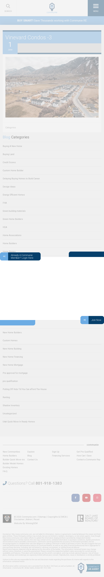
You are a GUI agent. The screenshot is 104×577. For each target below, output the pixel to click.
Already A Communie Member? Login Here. (17, 256)
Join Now (90, 320)
